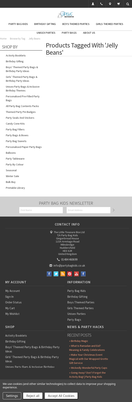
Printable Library (15, 188)
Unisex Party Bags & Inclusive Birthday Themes (23, 88)
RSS (62, 273)
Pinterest (69, 273)
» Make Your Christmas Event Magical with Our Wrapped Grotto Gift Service (88, 359)
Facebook (49, 273)
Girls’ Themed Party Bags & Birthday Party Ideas (21, 79)
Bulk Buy (11, 182)
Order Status (13, 302)
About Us (89, 32)
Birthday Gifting (45, 24)
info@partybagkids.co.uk (67, 265)
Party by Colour (15, 164)
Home (3, 38)
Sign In (9, 296)
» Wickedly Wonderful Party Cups (88, 368)
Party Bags (69, 32)
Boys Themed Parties (75, 24)
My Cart (10, 308)
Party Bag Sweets (16, 141)
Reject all (32, 396)
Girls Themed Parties (109, 24)
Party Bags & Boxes (17, 135)
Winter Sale (12, 176)
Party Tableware (15, 158)
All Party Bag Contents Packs (22, 106)
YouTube (76, 273)
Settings (12, 396)
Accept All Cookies (61, 396)
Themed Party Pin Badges (21, 112)
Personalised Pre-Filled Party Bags (23, 98)
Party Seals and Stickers (20, 117)
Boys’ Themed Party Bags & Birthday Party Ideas (22, 69)
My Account (12, 291)
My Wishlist (12, 314)
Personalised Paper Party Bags (24, 147)
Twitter (56, 273)
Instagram (83, 273)
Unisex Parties (46, 32)
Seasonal (11, 170)
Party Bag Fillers (15, 129)
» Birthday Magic (78, 341)
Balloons (11, 152)
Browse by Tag (17, 38)
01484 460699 (67, 259)
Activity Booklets (16, 55)
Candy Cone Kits (15, 123)
